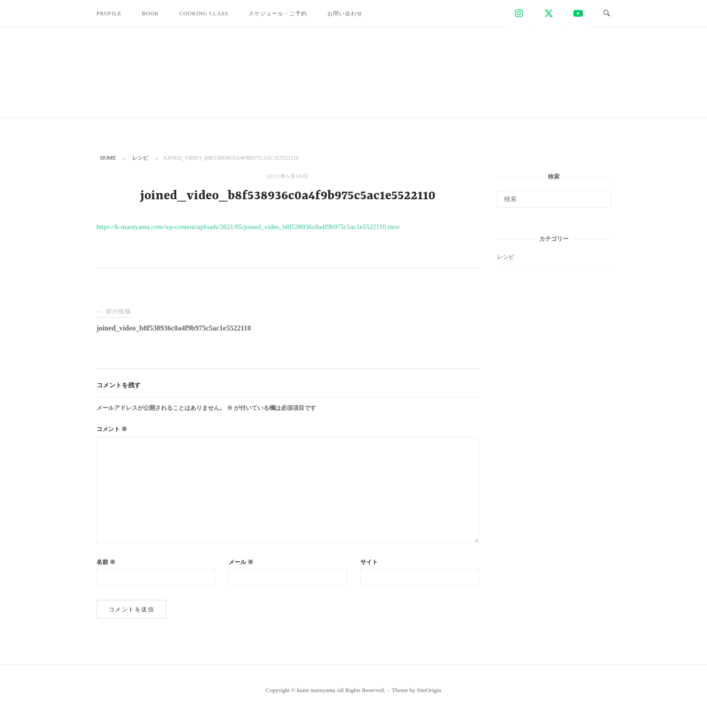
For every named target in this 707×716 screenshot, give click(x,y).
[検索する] (554, 199)
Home (108, 158)
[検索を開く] (607, 13)
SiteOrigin (429, 690)
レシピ (140, 158)
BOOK (150, 13)
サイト (369, 562)
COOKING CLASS (204, 13)
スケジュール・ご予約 (277, 13)
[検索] (600, 195)
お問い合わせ (345, 13)
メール (241, 562)
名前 (105, 562)
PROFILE (109, 13)
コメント (111, 429)
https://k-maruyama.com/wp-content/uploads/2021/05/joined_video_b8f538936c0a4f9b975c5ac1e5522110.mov (248, 226)
